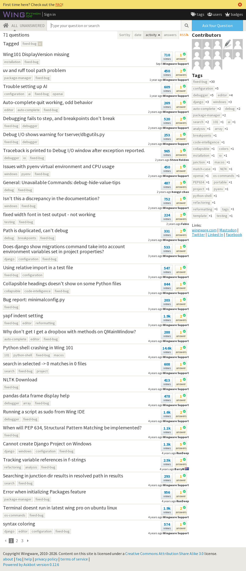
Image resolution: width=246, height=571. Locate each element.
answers (170, 35)
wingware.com (204, 229)
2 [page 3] (17, 540)
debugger (29, 126)
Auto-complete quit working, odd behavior (48, 102)
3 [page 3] (22, 540)
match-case (202, 169)
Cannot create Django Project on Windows (47, 443)
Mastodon (228, 229)
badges (236, 14)
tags (200, 14)
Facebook (234, 234)
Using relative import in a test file (38, 267)
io (24, 158)
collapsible (12, 291)
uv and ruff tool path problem (34, 70)
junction (199, 162)
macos (59, 355)
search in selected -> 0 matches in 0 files (44, 363)
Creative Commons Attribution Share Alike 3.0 (164, 553)
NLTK (223, 169)
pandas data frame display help (36, 395)
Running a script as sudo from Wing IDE (44, 411)
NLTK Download (20, 379)
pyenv (26, 174)
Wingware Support (176, 256)
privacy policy (46, 558)
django (9, 259)
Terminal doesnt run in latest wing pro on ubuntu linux (60, 507)
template (200, 215)
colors (224, 148)
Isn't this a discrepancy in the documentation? (51, 198)
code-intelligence (37, 291)
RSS (183, 35)
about (8, 558)
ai (29, 94)
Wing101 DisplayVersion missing (36, 54)
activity (151, 35)
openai (58, 94)
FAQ (58, 4)
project (42, 371)
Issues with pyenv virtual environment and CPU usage (58, 166)
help (28, 558)
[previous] (5, 540)
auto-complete (28, 110)
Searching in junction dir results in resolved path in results (63, 475)
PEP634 (198, 182)
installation (12, 62)
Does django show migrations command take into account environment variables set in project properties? (64, 248)
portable (220, 182)
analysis (31, 467)
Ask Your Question (217, 25)
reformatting (45, 323)
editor (8, 110)
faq (18, 558)
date (137, 35)
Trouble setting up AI (25, 86)
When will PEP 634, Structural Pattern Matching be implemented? (72, 427)
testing (9, 222)
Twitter (198, 234)
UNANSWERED (32, 25)
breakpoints (27, 238)
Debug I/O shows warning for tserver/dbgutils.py (54, 134)
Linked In (215, 234)
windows (10, 174)
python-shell (22, 355)
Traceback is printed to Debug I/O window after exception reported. (74, 150)
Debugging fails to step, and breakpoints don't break (59, 118)
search (9, 371)
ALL (14, 25)
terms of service (74, 558)
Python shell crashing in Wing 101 (38, 347)
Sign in (50, 14)
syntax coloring (19, 523)
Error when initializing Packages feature (44, 491)
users (217, 14)
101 (6, 355)
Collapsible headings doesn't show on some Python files (62, 283)
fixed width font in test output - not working (49, 214)
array (27, 403)
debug (9, 190)
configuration (14, 94)
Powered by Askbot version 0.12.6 (31, 564)
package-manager (17, 78)
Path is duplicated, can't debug (35, 230)
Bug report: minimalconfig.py (34, 299)
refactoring (12, 467)
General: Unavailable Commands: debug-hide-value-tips (61, 182)
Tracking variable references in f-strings (44, 459)
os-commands (14, 515)
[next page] (27, 540)
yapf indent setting (23, 315)
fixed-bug (31, 62)
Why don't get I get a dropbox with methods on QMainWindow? (69, 331)
